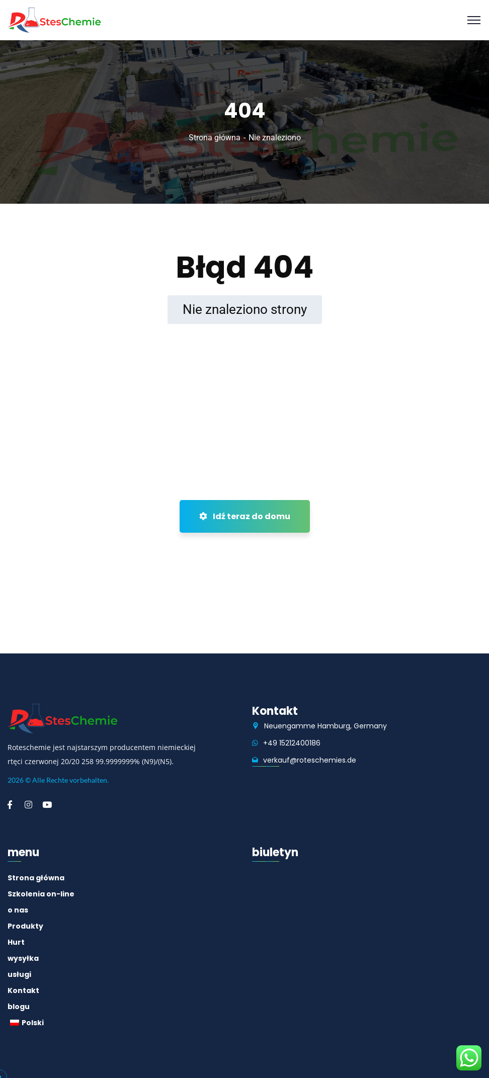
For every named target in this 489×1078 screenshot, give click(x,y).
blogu (19, 1007)
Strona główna (214, 137)
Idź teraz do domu (244, 516)
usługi (19, 974)
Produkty (25, 926)
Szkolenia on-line (41, 894)
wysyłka (23, 958)
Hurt (16, 942)
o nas (18, 910)
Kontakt (23, 990)
